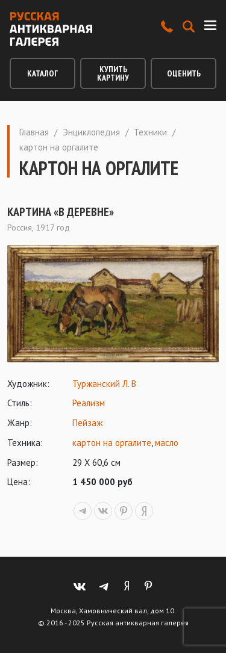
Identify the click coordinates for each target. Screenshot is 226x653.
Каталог (42, 73)
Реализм (88, 403)
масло (166, 442)
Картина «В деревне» (60, 212)
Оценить (184, 73)
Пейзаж (87, 423)
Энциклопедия (91, 132)
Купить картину (113, 73)
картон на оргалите (111, 442)
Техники (150, 132)
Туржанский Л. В (104, 383)
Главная (34, 132)
